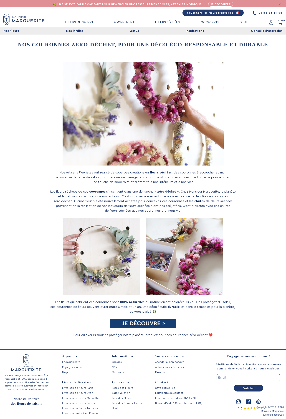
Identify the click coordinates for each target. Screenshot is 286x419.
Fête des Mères (122, 398)
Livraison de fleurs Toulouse (80, 408)
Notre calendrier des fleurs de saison (26, 401)
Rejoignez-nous (72, 367)
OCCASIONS (210, 22)
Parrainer (161, 372)
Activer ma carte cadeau (170, 367)
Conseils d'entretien (267, 31)
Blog (65, 372)
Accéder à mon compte (169, 362)
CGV (114, 367)
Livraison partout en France (80, 413)
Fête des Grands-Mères (127, 403)
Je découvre (221, 4)
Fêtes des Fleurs (122, 388)
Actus (134, 31)
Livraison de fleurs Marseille (80, 398)
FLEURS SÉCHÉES (167, 22)
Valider (248, 388)
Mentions (118, 372)
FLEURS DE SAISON (79, 22)
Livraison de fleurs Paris (77, 388)
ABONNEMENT (124, 22)
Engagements (71, 362)
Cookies (117, 362)
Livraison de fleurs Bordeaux (80, 403)
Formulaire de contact (169, 393)
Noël (115, 408)
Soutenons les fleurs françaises (213, 13)
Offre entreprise (165, 388)
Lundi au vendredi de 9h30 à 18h (176, 398)
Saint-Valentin (121, 393)
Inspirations (195, 31)
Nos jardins (74, 31)
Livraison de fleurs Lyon (77, 393)
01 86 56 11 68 (268, 13)
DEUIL (244, 22)
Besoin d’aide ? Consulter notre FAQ (178, 403)
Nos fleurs (11, 31)
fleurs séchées (161, 172)
